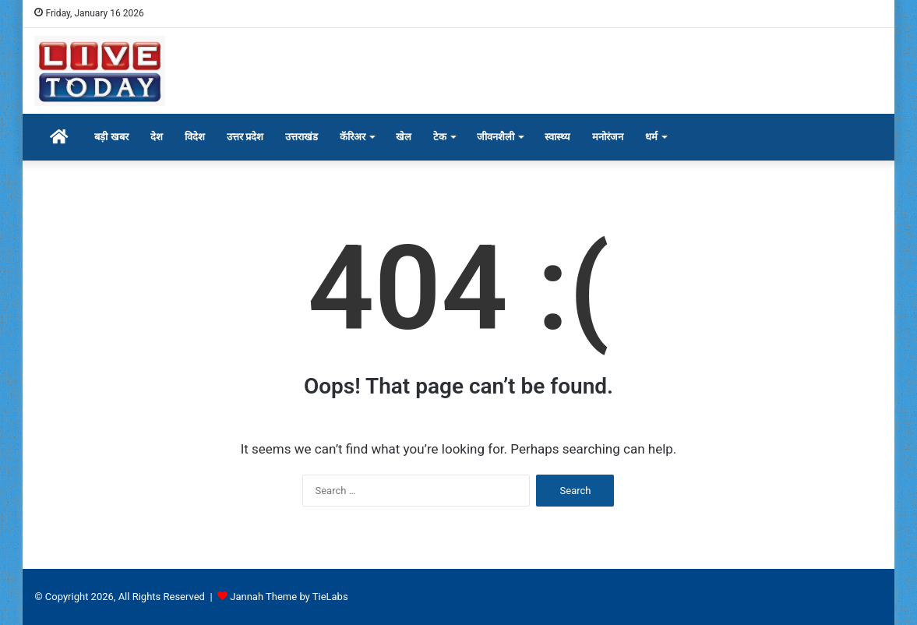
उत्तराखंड (301, 137)
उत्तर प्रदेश (245, 137)
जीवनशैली (495, 137)
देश (156, 137)
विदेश (195, 137)
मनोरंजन (607, 137)
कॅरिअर (352, 137)
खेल (403, 137)
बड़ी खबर (111, 137)
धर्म (651, 137)
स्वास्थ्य (557, 137)
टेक (439, 137)
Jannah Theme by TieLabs (288, 596)
